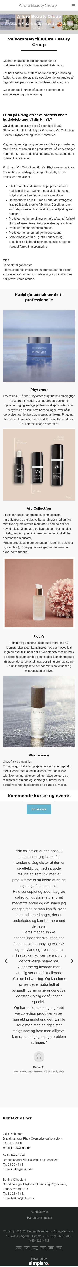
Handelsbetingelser (39, 1217)
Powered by (26, 1261)
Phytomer (39, 390)
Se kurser (39, 809)
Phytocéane (39, 755)
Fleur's (39, 637)
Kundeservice (40, 1211)
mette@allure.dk (21, 1169)
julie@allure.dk (20, 1147)
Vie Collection (39, 509)
